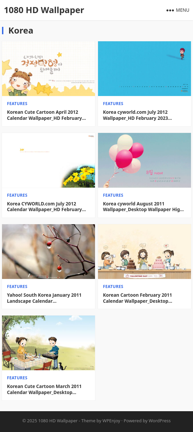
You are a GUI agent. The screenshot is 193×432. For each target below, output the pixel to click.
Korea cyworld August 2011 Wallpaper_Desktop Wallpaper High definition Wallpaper (143, 206)
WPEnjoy (111, 421)
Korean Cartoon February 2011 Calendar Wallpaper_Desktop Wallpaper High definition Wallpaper (144, 298)
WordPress (160, 421)
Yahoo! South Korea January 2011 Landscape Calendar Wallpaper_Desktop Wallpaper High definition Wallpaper (47, 298)
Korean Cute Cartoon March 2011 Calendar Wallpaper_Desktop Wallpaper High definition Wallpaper (48, 389)
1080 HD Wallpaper (44, 10)
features (17, 103)
